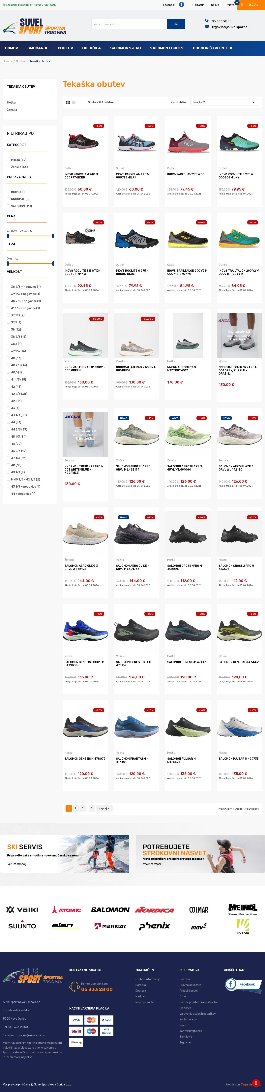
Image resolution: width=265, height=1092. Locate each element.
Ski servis (185, 1008)
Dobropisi (141, 990)
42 (16, 386)
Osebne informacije (147, 979)
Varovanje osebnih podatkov (198, 1013)
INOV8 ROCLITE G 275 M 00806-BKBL (132, 272)
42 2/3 (19, 394)
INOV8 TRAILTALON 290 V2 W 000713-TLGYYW (239, 272)
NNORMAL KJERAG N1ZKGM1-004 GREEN (85, 369)
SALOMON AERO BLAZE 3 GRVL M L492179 (133, 468)
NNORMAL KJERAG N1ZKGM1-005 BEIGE (136, 369)
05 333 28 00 (97, 989)
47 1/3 (18, 458)
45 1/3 (19, 436)
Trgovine (185, 1042)
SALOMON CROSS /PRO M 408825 (184, 567)
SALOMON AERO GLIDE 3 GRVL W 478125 (81, 567)
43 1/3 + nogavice (25, 486)
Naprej (104, 808)
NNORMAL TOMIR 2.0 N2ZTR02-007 (181, 369)
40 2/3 (19, 365)
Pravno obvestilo (190, 985)
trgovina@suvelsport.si (230, 27)
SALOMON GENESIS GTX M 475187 (133, 664)
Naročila (140, 985)
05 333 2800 (221, 21)
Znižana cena (188, 1019)
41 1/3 (18, 379)
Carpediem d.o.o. (251, 1084)
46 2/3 (19, 451)
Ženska (12, 110)
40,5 (16, 372)
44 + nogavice (23, 494)
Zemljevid (186, 1036)
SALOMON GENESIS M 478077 (85, 758)
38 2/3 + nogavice (26, 287)
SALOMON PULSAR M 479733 (239, 758)
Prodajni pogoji (189, 990)
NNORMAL (20, 199)
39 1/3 (18, 351)
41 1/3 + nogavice (25, 308)
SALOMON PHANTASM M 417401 (132, 760)
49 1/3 (18, 472)
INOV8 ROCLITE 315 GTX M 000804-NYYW (83, 272)
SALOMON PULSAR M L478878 (181, 760)
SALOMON (21, 206)
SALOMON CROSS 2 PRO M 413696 (236, 567)
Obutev (65, 48)
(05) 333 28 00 (18, 1027)
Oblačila (91, 48)
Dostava (185, 979)
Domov (11, 48)
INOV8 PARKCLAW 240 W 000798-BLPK (132, 176)
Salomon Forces (166, 48)
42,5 (16, 401)
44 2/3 (19, 429)
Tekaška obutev (21, 86)
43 (15, 408)
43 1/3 (19, 415)
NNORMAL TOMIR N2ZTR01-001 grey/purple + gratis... (238, 370)
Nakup (215, 4)
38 (16, 329)
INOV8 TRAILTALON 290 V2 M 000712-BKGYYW (187, 272)
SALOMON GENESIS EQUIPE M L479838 (84, 664)
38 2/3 (18, 336)
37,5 (16, 322)
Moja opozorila (144, 1002)
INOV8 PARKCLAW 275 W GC (186, 174)
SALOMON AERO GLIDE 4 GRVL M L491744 (133, 567)
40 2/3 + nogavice (26, 301)
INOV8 (18, 192)
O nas (183, 996)
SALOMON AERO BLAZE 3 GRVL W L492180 (236, 468)
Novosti (185, 1025)
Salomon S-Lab (125, 48)
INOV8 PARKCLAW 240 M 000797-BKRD (81, 176)
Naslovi (140, 996)
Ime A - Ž (224, 102)
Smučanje (37, 48)
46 (16, 444)
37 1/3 (18, 315)
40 (16, 358)
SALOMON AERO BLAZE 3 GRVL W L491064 (184, 468)
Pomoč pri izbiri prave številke (199, 1002)
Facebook (173, 4)
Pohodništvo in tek (212, 48)
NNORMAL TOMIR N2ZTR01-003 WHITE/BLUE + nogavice (84, 470)
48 (16, 465)
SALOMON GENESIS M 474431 (239, 662)
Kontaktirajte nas (191, 1031)
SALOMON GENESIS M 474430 (187, 662)
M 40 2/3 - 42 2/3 (25, 479)
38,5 (16, 344)
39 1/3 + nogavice (25, 294)
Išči (176, 24)
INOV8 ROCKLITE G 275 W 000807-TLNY (236, 176)
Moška (11, 102)
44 (16, 422)
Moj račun (198, 4)
